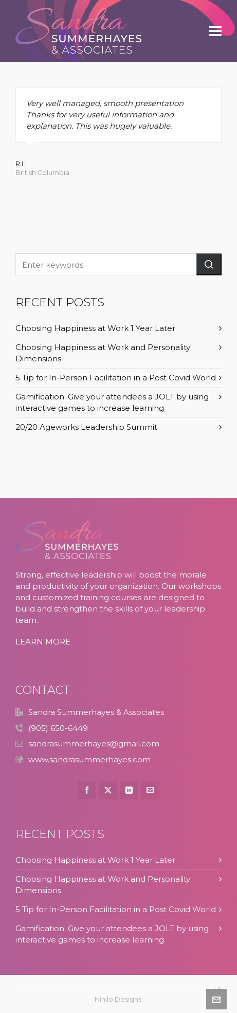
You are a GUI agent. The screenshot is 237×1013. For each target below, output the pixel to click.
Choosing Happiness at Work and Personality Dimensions (102, 352)
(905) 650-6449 (58, 728)
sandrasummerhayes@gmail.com (93, 743)
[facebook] (87, 790)
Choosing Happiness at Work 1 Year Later (95, 328)
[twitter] (108, 790)
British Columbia (42, 173)
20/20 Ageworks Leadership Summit (86, 427)
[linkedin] (129, 790)
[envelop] (150, 790)
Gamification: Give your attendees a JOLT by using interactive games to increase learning (112, 402)
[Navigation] (215, 31)
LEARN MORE (42, 642)
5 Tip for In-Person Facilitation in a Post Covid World (115, 377)
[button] (209, 264)
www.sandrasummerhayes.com (89, 759)
